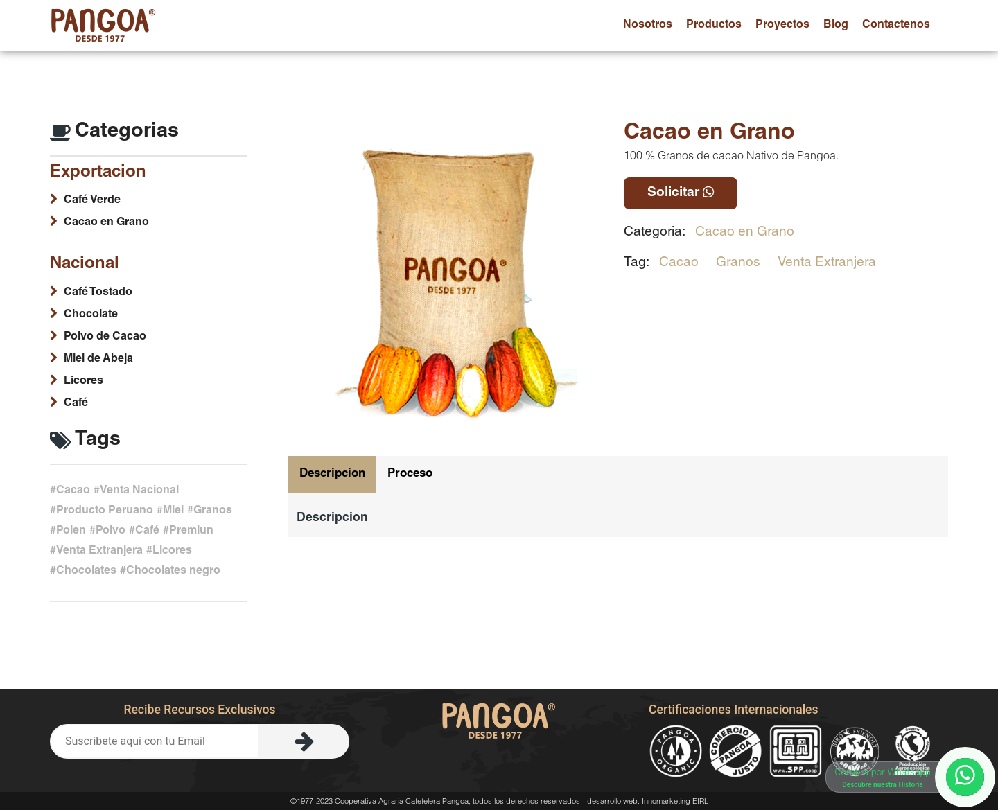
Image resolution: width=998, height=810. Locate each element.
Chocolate (91, 315)
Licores (83, 381)
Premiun (191, 531)
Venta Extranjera (827, 263)
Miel (173, 511)
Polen (71, 531)
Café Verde (92, 200)
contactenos (896, 25)
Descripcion (332, 474)
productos (714, 25)
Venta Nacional (139, 491)
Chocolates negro (173, 571)
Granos (738, 263)
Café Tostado (98, 293)
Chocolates (86, 571)
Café (76, 404)
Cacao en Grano (744, 232)
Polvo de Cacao (105, 337)
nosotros (647, 25)
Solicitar (680, 193)
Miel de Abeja (98, 359)
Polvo (110, 531)
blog (835, 25)
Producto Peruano (104, 511)
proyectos (782, 25)
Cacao (679, 263)
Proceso (409, 474)
